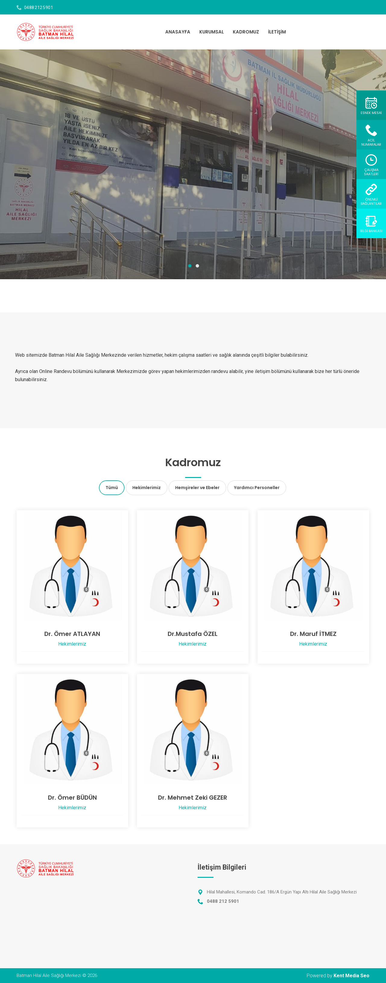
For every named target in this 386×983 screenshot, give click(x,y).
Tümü (112, 488)
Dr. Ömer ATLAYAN (72, 634)
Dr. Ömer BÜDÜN (72, 797)
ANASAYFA (177, 32)
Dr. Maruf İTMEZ (313, 634)
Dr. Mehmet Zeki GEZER (192, 797)
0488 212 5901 (38, 7)
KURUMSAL (211, 32)
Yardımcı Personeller (257, 488)
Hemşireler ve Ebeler (197, 488)
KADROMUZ (246, 32)
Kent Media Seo (351, 975)
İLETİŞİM (277, 32)
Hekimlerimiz (146, 488)
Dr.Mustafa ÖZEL (192, 634)
